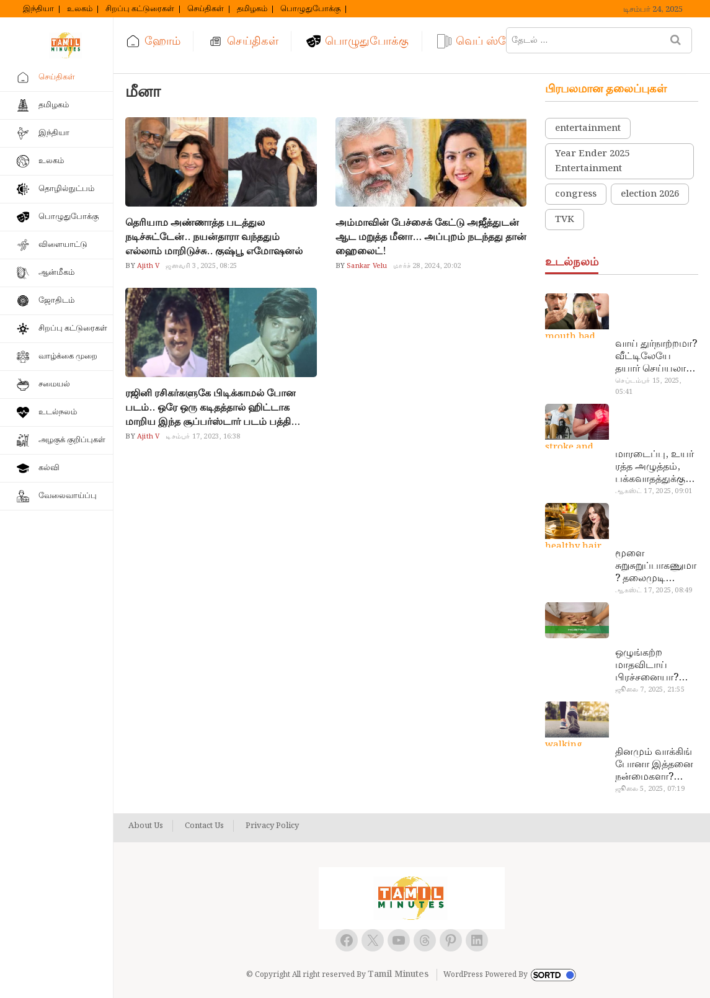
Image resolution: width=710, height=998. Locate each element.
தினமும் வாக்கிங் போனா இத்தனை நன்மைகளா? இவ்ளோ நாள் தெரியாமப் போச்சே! (654, 764)
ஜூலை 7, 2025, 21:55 (649, 689)
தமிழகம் (252, 9)
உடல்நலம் (57, 412)
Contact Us (204, 826)
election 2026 (650, 194)
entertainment (588, 128)
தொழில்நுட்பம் (66, 188)
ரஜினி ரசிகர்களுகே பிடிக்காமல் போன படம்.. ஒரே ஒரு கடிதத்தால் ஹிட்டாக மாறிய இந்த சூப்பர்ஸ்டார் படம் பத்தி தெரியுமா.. (210, 407)
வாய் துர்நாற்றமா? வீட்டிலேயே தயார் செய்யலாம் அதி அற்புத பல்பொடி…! (656, 356)
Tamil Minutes (398, 974)
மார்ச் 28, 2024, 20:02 (427, 266)
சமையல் (54, 384)
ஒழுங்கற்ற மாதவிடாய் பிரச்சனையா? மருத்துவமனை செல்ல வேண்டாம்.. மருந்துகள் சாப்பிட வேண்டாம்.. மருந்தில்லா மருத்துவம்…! (649, 665)
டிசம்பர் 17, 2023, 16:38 (203, 436)
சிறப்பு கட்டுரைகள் (139, 9)
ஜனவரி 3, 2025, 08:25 (201, 266)
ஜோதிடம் (56, 300)
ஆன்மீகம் (56, 272)
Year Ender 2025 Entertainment (592, 161)
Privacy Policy (272, 826)
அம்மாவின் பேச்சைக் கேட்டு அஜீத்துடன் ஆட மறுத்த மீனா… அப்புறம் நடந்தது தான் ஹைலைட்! (430, 237)
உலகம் (79, 9)
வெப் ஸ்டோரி (492, 41)
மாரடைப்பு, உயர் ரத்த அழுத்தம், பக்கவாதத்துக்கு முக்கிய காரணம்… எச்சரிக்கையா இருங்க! (656, 467)
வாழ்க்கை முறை (67, 356)
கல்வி (49, 467)
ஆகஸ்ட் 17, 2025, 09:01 (653, 491)
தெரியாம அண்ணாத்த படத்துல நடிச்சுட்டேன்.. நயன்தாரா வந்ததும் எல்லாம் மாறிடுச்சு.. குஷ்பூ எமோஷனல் (214, 237)
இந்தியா (38, 9)
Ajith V (147, 266)
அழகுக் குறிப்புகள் (71, 440)
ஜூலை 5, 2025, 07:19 (649, 789)
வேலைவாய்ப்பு (67, 495)
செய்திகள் (205, 9)
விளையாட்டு (62, 244)
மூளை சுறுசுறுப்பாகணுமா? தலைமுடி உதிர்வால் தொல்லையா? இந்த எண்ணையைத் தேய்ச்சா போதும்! (655, 566)
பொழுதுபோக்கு (310, 9)
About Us (145, 826)
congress (576, 194)
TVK (564, 219)
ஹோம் (162, 41)
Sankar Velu (366, 266)
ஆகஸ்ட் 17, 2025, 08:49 (653, 590)
